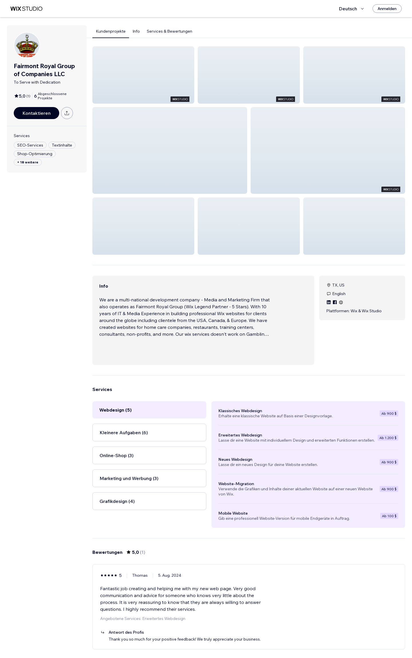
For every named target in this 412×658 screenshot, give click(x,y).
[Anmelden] (387, 8)
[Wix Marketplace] (26, 8)
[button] (143, 75)
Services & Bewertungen (169, 31)
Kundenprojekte (111, 31)
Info (136, 31)
